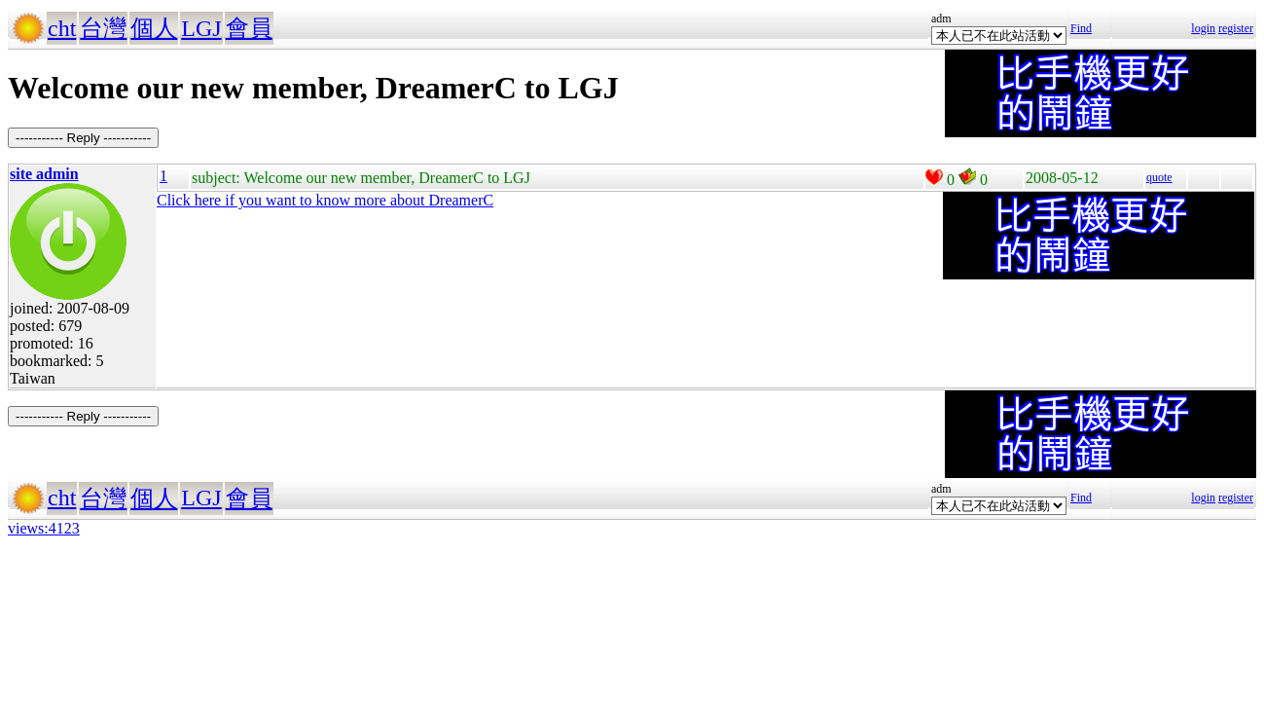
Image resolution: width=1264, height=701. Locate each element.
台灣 (103, 28)
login (1203, 28)
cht (62, 28)
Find (1081, 28)
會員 (249, 28)
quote (1159, 177)
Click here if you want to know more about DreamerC (325, 200)
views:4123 (44, 528)
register (1235, 28)
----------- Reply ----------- (83, 137)
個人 (153, 28)
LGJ (201, 28)
